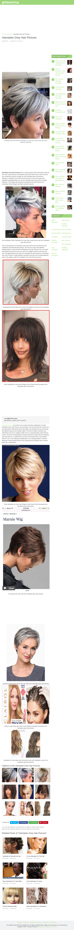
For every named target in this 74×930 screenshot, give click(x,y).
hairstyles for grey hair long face (35, 827)
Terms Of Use (38, 922)
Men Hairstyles (66, 244)
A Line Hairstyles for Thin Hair (35, 856)
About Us (45, 922)
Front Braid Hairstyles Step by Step (60, 140)
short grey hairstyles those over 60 (30, 829)
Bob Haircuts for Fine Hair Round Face (60, 104)
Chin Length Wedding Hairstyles (59, 81)
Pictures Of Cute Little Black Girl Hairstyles (60, 63)
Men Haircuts (66, 240)
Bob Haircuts (66, 220)
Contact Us (26, 922)
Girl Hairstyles (66, 233)
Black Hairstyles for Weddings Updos (60, 208)
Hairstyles (5, 41)
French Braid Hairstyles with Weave (60, 149)
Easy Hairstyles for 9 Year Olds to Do (14, 881)
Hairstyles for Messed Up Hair (12, 856)
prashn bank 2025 (52, 926)
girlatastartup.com (7, 425)
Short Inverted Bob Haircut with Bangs (60, 157)
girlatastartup (10, 2)
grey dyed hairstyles (10, 827)
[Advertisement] (37, 19)
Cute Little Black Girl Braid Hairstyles (60, 96)
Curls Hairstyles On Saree (34, 881)
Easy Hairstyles (56, 233)
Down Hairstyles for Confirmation (36, 906)
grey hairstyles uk (21, 827)
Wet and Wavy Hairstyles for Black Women (59, 178)
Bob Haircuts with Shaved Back (59, 200)
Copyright (31, 922)
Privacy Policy (52, 922)
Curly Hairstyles (56, 229)
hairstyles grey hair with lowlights (11, 829)
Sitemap (20, 922)
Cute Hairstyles (66, 229)
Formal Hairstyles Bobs (10, 906)
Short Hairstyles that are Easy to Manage (60, 126)
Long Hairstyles (66, 237)
